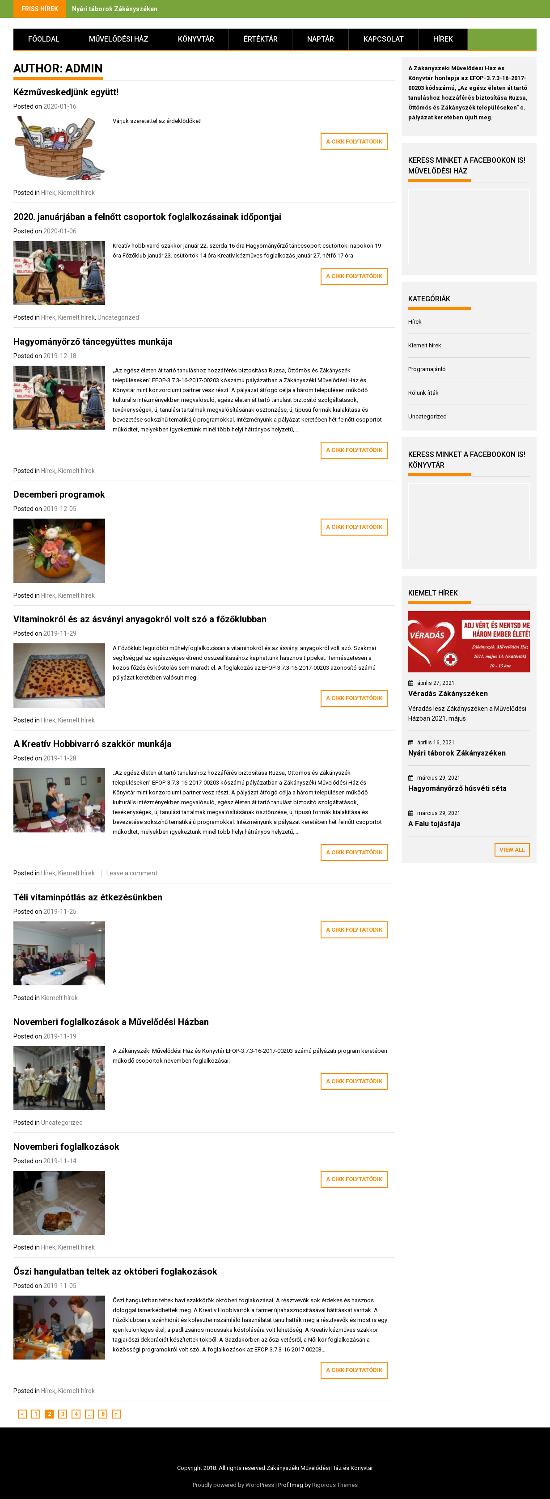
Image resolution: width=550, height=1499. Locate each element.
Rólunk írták (423, 392)
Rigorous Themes (335, 1485)
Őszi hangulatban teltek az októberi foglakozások (115, 1271)
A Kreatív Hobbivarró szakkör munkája (92, 744)
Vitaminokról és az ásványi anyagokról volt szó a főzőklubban (140, 619)
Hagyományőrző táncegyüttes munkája (93, 341)
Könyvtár (196, 39)
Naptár (320, 39)
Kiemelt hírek (76, 192)
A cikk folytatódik (354, 141)
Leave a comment (131, 873)
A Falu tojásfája (434, 823)
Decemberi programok (59, 494)
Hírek (443, 39)
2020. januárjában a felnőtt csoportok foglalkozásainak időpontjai (147, 216)
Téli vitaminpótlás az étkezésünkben (87, 897)
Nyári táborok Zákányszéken (114, 9)
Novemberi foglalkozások (66, 1146)
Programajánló (427, 369)
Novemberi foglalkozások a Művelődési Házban (111, 1022)
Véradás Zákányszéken (448, 693)
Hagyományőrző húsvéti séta (457, 788)
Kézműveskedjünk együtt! (65, 92)
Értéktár (261, 39)
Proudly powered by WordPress (233, 1485)
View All (512, 849)
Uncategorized (118, 317)
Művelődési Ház (118, 39)
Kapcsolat (384, 39)
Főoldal (43, 39)
